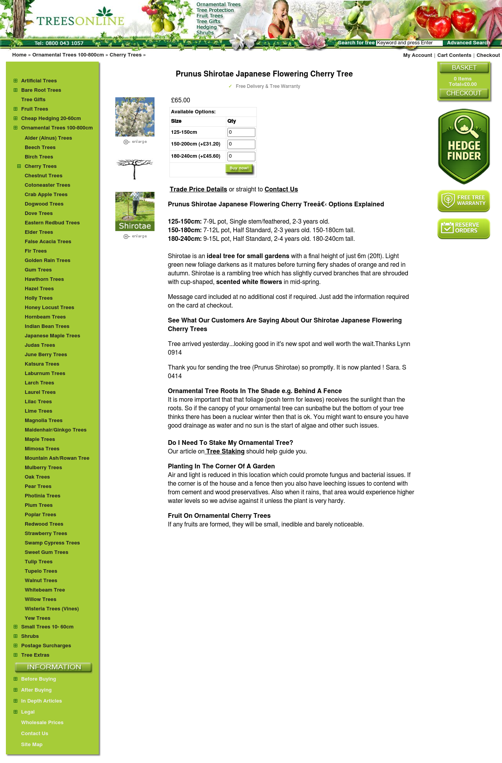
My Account (417, 55)
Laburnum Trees (45, 373)
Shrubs (30, 636)
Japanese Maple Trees (52, 336)
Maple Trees (40, 439)
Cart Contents (454, 55)
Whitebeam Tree (45, 590)
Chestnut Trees (43, 175)
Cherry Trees (126, 55)
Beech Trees (40, 147)
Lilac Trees (38, 401)
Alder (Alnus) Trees (48, 138)
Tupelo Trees (41, 571)
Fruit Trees (34, 109)
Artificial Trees (39, 81)
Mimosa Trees (42, 449)
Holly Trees (39, 298)
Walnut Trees (41, 580)
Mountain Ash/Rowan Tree (57, 458)
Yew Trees (38, 618)
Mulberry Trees (43, 467)
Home (19, 55)
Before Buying (35, 679)
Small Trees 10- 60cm (47, 627)
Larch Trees (39, 383)
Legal (24, 712)
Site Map (28, 744)
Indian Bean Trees (47, 326)
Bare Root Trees (41, 90)
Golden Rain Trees (48, 260)
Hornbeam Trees (45, 317)
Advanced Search (468, 43)
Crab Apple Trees (46, 194)
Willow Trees (40, 599)
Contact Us (281, 189)
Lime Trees (38, 411)
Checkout (488, 55)
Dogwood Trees (44, 204)
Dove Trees (39, 213)
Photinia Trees (42, 496)
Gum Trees (38, 270)
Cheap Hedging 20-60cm (51, 118)
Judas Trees (40, 345)
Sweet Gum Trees (46, 552)
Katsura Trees (42, 364)
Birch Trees (39, 157)
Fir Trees (36, 251)
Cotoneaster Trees (47, 185)
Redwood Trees (44, 524)
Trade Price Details (198, 189)
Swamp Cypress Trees (52, 543)
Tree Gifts (33, 99)
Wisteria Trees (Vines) (52, 609)
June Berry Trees (46, 354)
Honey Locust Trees (49, 307)
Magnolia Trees (44, 420)
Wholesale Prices (39, 722)
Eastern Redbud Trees (52, 223)
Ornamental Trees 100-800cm (68, 55)
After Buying (33, 690)
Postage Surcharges (46, 645)
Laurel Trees (40, 392)
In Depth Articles (38, 701)
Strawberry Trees (46, 533)
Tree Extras (35, 655)
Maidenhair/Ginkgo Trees (56, 430)
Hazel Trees (39, 288)
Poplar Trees (40, 514)
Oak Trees (37, 477)
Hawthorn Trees (44, 279)
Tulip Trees (39, 562)
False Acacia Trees (48, 241)
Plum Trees (39, 505)
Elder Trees (39, 232)
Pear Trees (38, 486)
